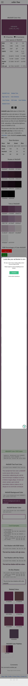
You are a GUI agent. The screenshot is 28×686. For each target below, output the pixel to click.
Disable (14, 272)
